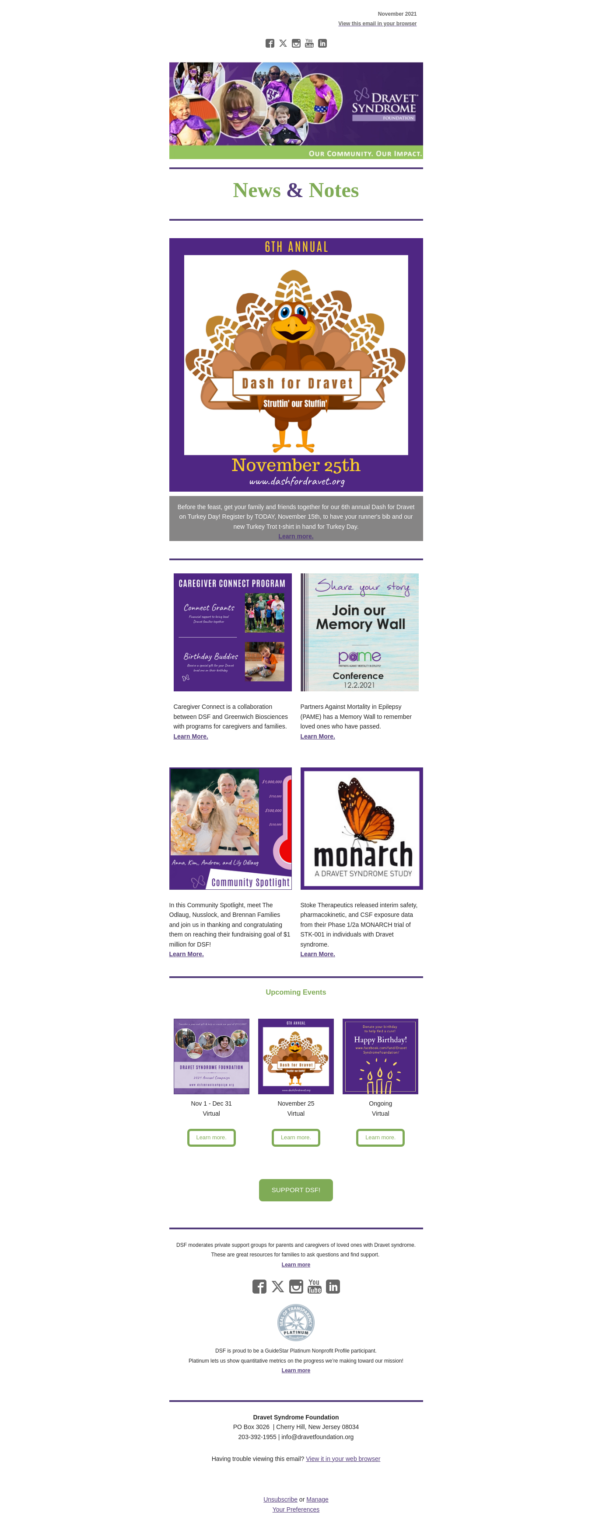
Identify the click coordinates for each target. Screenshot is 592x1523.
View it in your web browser (343, 1458)
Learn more (296, 1265)
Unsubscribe (280, 1499)
